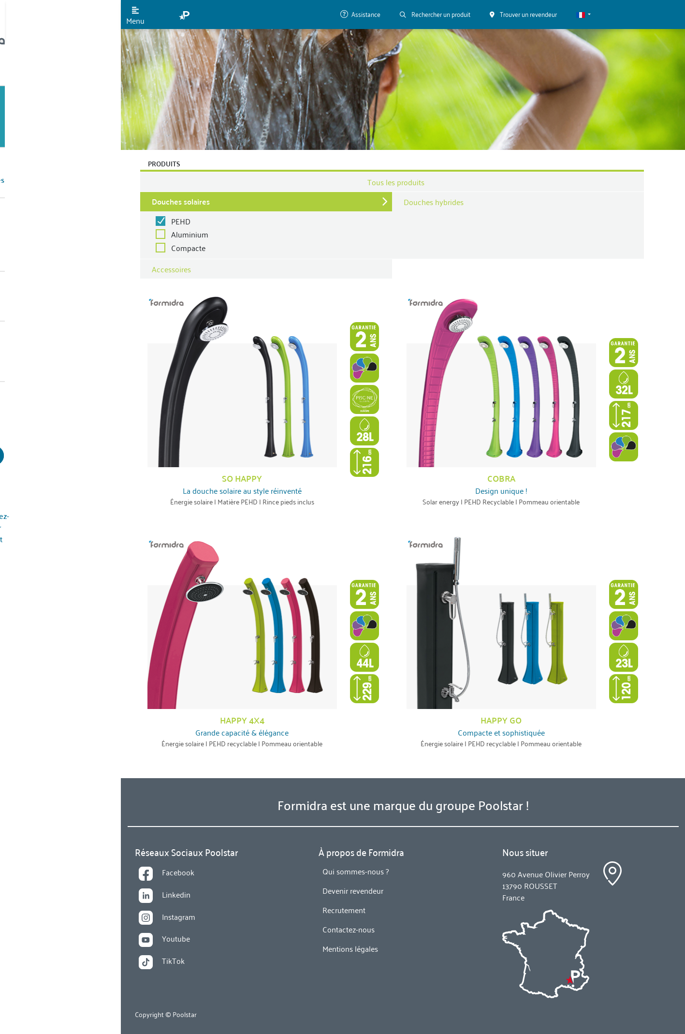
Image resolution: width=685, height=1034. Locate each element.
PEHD (180, 221)
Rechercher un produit (435, 14)
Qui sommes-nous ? (59, 194)
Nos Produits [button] (47, 116)
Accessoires (171, 269)
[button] (583, 14)
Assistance (360, 14)
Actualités (43, 232)
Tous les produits (395, 182)
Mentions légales (350, 948)
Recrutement (343, 909)
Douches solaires (181, 201)
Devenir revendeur (60, 380)
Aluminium (189, 234)
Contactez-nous (52, 270)
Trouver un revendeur (60, 351)
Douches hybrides (434, 201)
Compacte (188, 247)
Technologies (48, 155)
